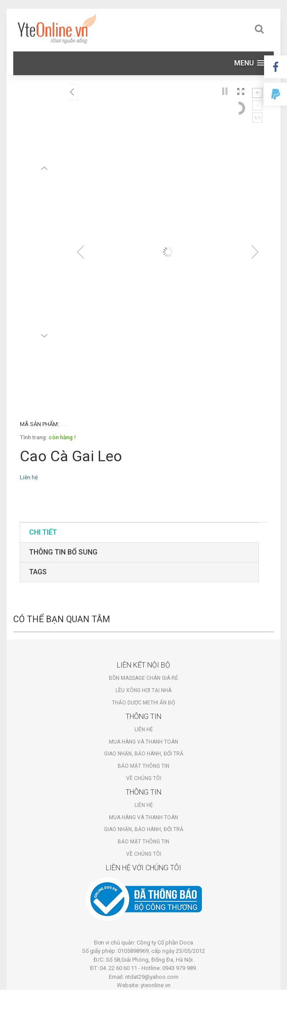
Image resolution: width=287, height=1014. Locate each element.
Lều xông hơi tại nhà (143, 690)
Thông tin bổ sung (63, 552)
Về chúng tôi (143, 778)
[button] (249, 63)
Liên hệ (143, 729)
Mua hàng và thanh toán (143, 742)
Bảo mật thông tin (143, 766)
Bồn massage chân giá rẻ (143, 678)
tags (38, 572)
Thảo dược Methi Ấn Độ (143, 703)
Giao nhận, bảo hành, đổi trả (143, 754)
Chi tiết (43, 532)
